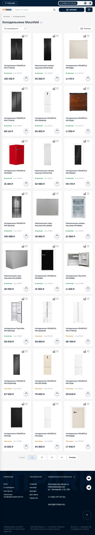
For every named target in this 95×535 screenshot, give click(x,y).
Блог (6, 484)
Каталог (6, 16)
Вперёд (72, 457)
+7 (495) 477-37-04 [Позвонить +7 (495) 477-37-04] (68, 3)
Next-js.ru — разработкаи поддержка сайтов (81, 528)
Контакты (8, 491)
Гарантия (34, 498)
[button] (35, 10)
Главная (33, 484)
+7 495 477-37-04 (56, 497)
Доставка (34, 494)
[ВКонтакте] (88, 488)
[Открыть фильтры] (86, 28)
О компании (9, 487)
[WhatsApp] (90, 3)
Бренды (33, 491)
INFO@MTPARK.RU (56, 504)
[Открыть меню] (89, 9)
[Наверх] (87, 515)
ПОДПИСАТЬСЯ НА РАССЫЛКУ (61, 477)
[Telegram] (88, 478)
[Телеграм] (85, 3)
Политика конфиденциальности (13, 495)
